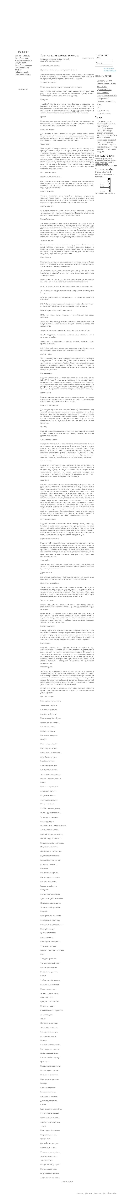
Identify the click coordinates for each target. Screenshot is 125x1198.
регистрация (107, 159)
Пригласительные (104, 121)
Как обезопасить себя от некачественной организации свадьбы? (107, 137)
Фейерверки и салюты (106, 123)
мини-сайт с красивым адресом (104, 163)
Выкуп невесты (21, 63)
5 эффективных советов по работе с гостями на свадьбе (107, 149)
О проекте (97, 1193)
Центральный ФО (104, 81)
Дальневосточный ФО (106, 101)
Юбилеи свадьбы (22, 72)
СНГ (98, 107)
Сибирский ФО (103, 98)
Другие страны (103, 110)
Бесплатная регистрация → (105, 193)
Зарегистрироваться (110, 70)
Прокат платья (103, 126)
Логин (98, 58)
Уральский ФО (103, 93)
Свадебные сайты (109, 1193)
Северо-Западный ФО (106, 84)
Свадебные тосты (22, 58)
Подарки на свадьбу (23, 74)
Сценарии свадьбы (22, 56)
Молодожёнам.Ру (16, 24)
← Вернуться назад (67, 1181)
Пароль (99, 63)
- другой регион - (104, 113)
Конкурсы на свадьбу (23, 60)
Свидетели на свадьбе (106, 144)
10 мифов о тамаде (105, 142)
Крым (99, 104)
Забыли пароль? (109, 68)
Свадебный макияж (105, 128)
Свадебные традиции (23, 65)
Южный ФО (102, 87)
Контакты (80, 1193)
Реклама (88, 1193)
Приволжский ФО (104, 90)
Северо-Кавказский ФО (107, 95)
